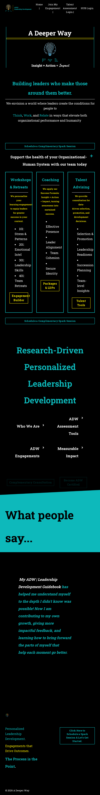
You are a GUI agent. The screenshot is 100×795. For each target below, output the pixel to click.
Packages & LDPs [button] (50, 286)
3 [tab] (52, 676)
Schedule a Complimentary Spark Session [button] (50, 146)
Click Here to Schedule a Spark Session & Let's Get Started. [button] (77, 736)
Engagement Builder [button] (20, 298)
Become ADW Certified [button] (73, 484)
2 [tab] (48, 676)
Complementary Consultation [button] (30, 484)
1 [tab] (43, 676)
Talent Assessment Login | (70, 8)
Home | (39, 6)
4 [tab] (56, 676)
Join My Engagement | (52, 8)
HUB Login (87, 8)
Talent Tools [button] (81, 303)
